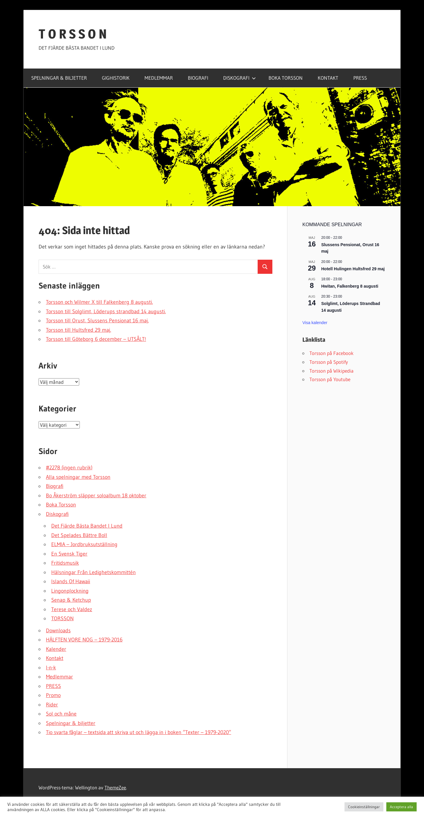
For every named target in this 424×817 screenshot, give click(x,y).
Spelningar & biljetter (70, 723)
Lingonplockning (70, 591)
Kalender (56, 649)
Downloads (58, 630)
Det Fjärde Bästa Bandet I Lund (86, 526)
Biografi (54, 486)
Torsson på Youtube (329, 379)
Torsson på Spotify (328, 362)
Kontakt (54, 658)
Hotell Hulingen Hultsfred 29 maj (353, 268)
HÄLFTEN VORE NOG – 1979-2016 (84, 639)
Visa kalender (314, 322)
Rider (52, 704)
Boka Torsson (61, 504)
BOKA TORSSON (286, 78)
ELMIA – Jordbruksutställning (84, 544)
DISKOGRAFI (239, 78)
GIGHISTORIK (116, 78)
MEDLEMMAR (159, 78)
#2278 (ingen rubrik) (69, 467)
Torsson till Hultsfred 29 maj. (78, 330)
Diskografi (57, 514)
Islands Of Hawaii (70, 581)
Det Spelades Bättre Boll (79, 535)
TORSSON (62, 618)
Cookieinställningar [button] (364, 806)
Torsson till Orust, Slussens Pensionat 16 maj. (97, 320)
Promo (53, 695)
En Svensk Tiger (69, 554)
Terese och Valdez (71, 609)
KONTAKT (328, 78)
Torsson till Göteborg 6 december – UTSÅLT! (96, 339)
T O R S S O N (73, 34)
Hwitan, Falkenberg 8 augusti (349, 286)
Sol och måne (61, 714)
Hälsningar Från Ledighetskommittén (93, 572)
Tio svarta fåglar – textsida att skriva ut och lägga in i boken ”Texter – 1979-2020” (138, 732)
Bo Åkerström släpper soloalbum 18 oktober (96, 495)
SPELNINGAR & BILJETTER (59, 78)
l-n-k (51, 667)
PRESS (360, 78)
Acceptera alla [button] (401, 806)
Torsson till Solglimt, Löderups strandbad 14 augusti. (106, 311)
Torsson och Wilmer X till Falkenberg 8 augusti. (99, 302)
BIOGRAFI (198, 78)
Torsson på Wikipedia (331, 371)
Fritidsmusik (65, 563)
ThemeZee (115, 787)
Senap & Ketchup (71, 600)
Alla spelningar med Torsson (78, 477)
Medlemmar (59, 676)
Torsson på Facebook (331, 353)
